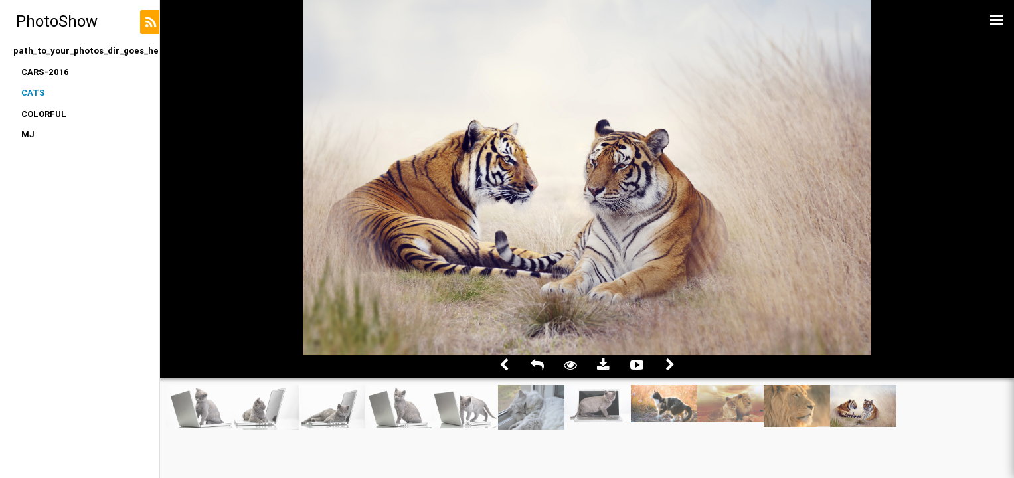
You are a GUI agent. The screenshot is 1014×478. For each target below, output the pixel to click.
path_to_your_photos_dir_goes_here (86, 50)
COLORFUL (43, 114)
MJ (28, 134)
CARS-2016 (45, 72)
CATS (33, 92)
